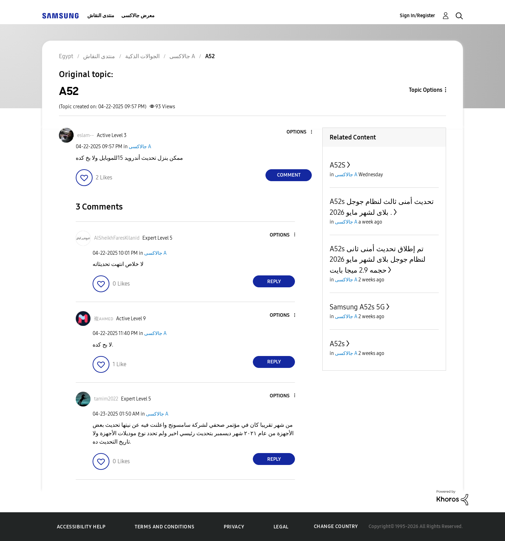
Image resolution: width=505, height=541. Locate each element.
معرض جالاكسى (138, 16)
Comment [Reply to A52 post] (289, 175)
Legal (281, 527)
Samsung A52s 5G (357, 307)
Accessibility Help (81, 527)
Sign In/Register (417, 16)
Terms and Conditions (164, 527)
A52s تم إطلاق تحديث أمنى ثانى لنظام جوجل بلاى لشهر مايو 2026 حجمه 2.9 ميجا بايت (377, 259)
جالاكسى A (140, 147)
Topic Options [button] (425, 90)
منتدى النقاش (100, 16)
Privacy (234, 527)
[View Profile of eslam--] (85, 135)
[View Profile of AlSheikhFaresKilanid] (117, 238)
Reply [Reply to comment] (274, 282)
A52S (337, 165)
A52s (337, 344)
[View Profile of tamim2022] (106, 399)
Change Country (336, 526)
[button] (300, 132)
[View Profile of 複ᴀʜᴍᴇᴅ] (103, 319)
